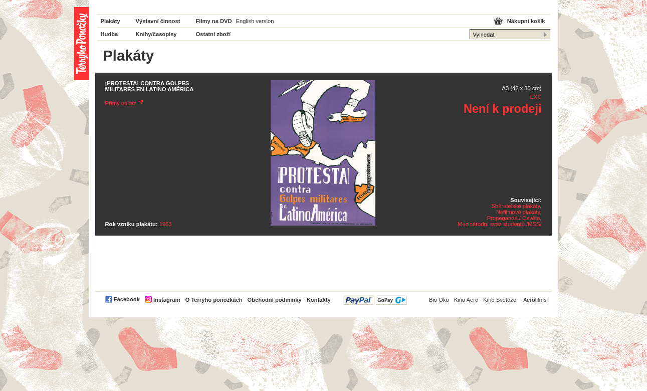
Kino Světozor (500, 300)
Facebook (127, 299)
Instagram (166, 300)
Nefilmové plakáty (518, 212)
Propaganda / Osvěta (513, 218)
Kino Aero (466, 300)
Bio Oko (439, 300)
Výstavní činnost (158, 21)
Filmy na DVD (214, 21)
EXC (535, 97)
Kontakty (319, 300)
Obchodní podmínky (275, 300)
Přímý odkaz (120, 103)
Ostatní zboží (213, 34)
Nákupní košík (526, 21)
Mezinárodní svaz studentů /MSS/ (499, 224)
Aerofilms (535, 300)
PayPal (375, 300)
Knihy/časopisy (156, 34)
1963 (165, 224)
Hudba (109, 34)
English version (255, 21)
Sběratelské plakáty (516, 206)
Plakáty (110, 21)
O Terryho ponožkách (213, 300)
